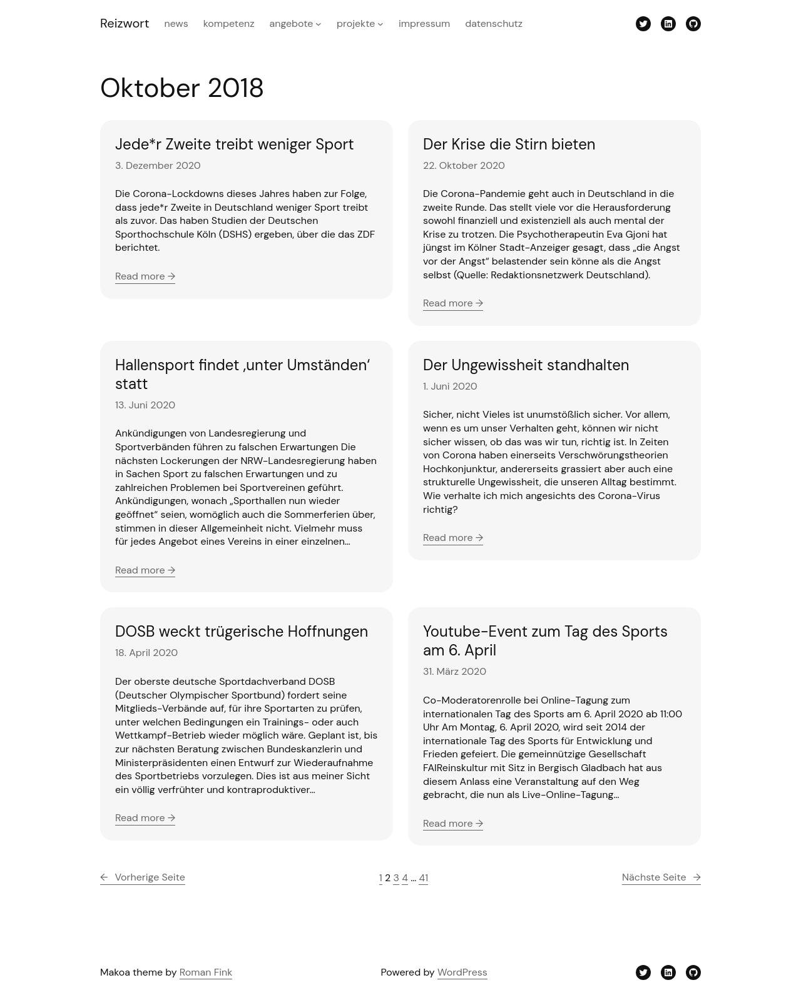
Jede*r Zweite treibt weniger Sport (234, 144)
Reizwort (125, 23)
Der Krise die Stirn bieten (509, 144)
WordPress (462, 972)
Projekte (356, 23)
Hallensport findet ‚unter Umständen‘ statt (242, 374)
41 (423, 877)
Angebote (292, 23)
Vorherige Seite (142, 877)
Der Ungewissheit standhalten (526, 365)
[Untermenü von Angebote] (318, 24)
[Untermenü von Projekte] (380, 24)
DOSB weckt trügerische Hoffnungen (241, 631)
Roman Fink (206, 972)
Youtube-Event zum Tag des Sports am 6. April (545, 641)
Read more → (145, 276)
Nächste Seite (661, 877)
